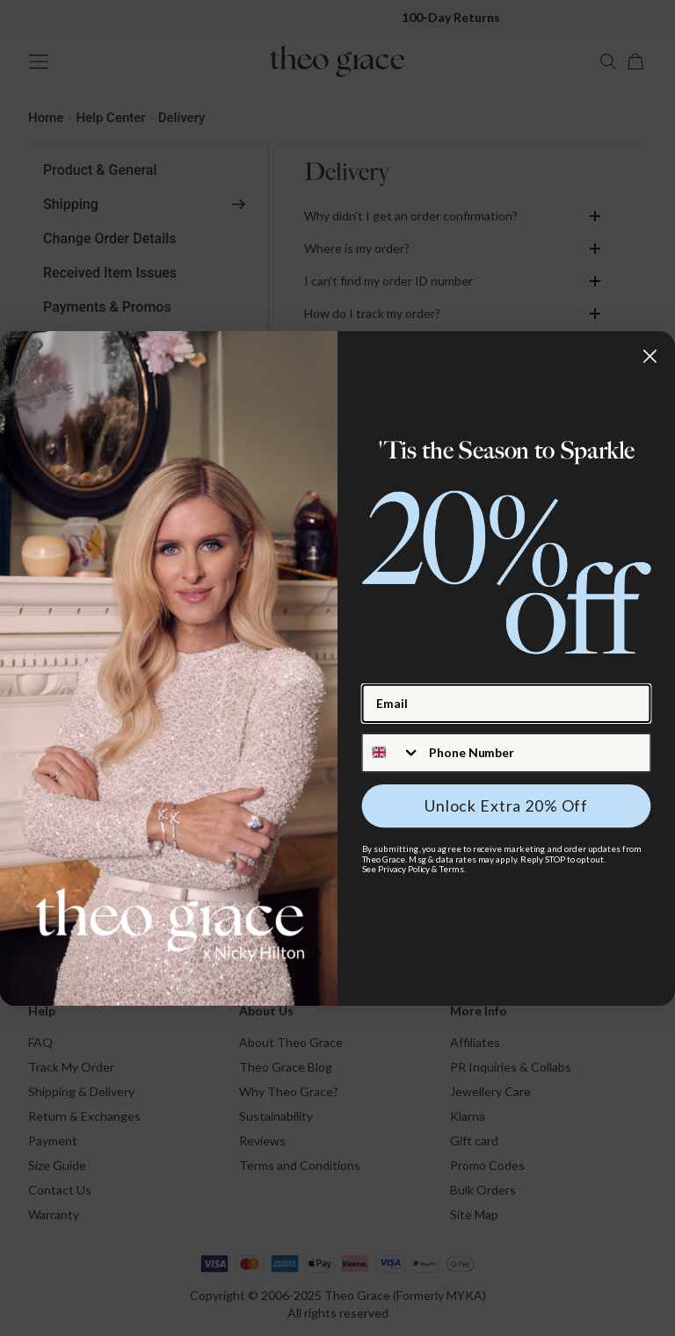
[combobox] (392, 751)
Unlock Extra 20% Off (506, 805)
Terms (451, 868)
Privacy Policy (404, 868)
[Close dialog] (649, 355)
